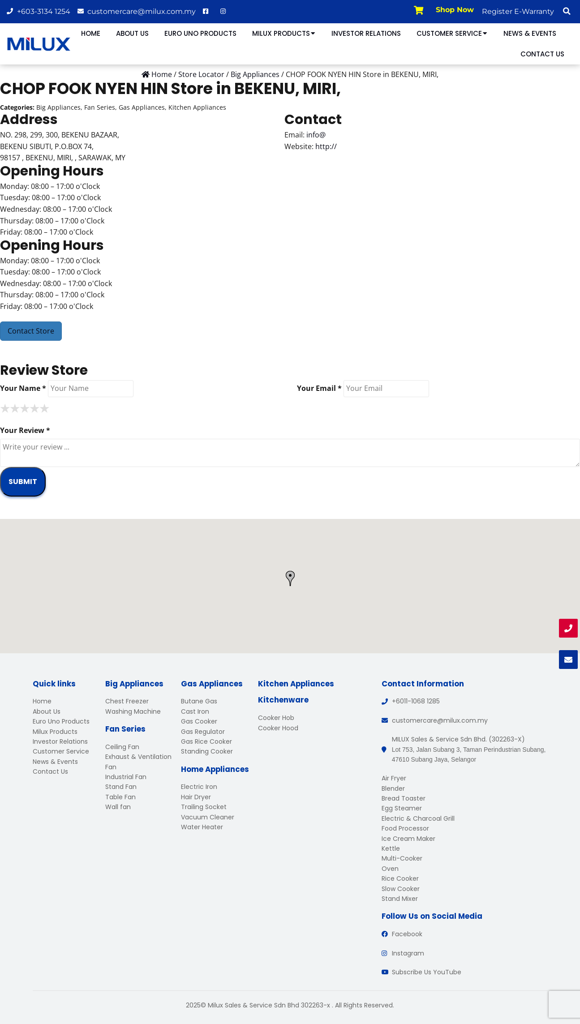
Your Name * (23, 388)
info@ (316, 135)
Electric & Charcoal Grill (418, 818)
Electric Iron (199, 786)
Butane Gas (199, 701)
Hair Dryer (196, 797)
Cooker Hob (276, 717)
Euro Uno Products (200, 33)
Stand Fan (121, 786)
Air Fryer (394, 778)
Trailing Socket (204, 806)
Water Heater (202, 827)
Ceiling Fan (122, 746)
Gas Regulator (203, 731)
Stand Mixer (400, 898)
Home (90, 33)
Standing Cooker (207, 751)
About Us (132, 33)
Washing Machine (133, 711)
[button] (566, 11)
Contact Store (31, 331)
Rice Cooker (400, 878)
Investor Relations (366, 33)
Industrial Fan (125, 776)
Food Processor (405, 828)
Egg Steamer (402, 808)
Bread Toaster (403, 798)
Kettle (391, 848)
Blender (393, 788)
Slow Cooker (401, 888)
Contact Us (542, 54)
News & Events (529, 33)
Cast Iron (195, 711)
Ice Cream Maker (408, 838)
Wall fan (118, 806)
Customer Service (452, 33)
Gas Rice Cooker (206, 741)
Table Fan (120, 797)
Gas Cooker (199, 721)
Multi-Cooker (402, 858)
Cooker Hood (278, 728)
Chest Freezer (127, 701)
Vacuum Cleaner (207, 817)
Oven (390, 868)
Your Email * (319, 388)
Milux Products (284, 33)
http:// (326, 146)
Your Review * (25, 430)
